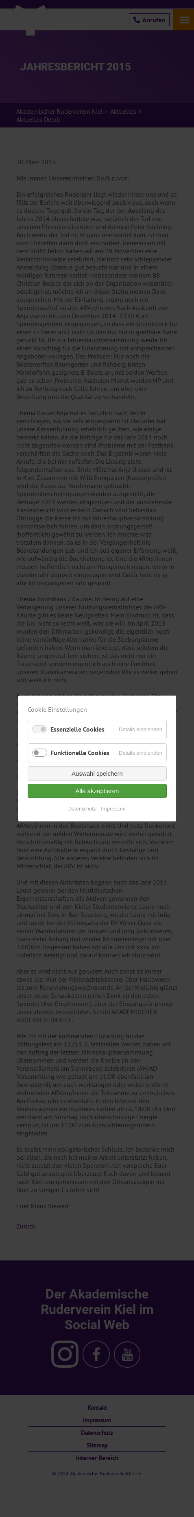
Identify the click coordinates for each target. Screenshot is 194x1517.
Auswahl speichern (97, 773)
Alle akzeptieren (97, 790)
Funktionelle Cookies (79, 753)
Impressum (113, 808)
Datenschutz (82, 808)
